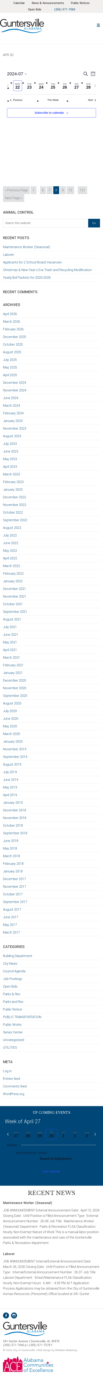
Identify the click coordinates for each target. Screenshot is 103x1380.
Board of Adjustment (56, 1158)
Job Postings (12, 979)
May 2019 (10, 787)
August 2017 (12, 909)
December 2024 (14, 382)
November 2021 (14, 596)
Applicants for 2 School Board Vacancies (33, 262)
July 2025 (10, 359)
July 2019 (10, 772)
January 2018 (13, 871)
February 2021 (13, 665)
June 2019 (10, 779)
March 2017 (11, 932)
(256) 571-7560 (64, 9)
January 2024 (13, 421)
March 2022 (11, 566)
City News (10, 963)
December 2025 (14, 337)
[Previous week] (7, 85)
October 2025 (13, 344)
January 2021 (13, 673)
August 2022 (12, 527)
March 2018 (11, 856)
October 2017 (13, 894)
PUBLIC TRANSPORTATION (22, 1017)
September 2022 (15, 520)
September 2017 (15, 902)
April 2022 (10, 558)
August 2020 (12, 703)
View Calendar (51, 1171)
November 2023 (14, 428)
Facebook (6, 1315)
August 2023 (12, 436)
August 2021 (12, 619)
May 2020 (10, 726)
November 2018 (14, 818)
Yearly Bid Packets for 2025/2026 (27, 277)
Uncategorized (13, 1040)
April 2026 (10, 314)
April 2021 (10, 650)
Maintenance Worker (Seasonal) (26, 247)
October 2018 (13, 825)
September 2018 (15, 833)
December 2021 (14, 589)
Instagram (14, 1315)
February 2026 (13, 329)
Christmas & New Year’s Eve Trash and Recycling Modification (47, 270)
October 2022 (13, 512)
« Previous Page (16, 190)
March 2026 (11, 321)
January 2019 (13, 802)
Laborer (8, 254)
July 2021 (10, 627)
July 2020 (10, 711)
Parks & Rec (11, 994)
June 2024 (10, 398)
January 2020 (13, 741)
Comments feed (15, 1086)
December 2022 (14, 497)
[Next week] (95, 85)
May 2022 (10, 550)
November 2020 (14, 688)
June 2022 (10, 543)
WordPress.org (13, 1094)
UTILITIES (10, 1047)
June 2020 (10, 718)
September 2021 (15, 611)
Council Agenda (14, 971)
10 (71, 189)
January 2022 (13, 581)
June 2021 (10, 634)
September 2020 (15, 695)
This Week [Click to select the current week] (53, 100)
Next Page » (13, 198)
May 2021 (10, 642)
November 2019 (14, 749)
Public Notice (12, 1009)
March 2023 (11, 474)
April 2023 (10, 466)
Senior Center (13, 1032)
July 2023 (10, 443)
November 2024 (14, 390)
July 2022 (10, 535)
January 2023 (13, 489)
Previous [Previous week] (16, 100)
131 (83, 189)
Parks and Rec (13, 1001)
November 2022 (14, 505)
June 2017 (10, 917)
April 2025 (10, 375)
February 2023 (13, 482)
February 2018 (13, 863)
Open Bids (10, 986)
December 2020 (14, 680)
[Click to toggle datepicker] (17, 74)
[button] (98, 25)
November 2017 (14, 886)
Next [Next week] (92, 100)
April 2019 (10, 795)
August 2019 (12, 764)
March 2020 (11, 734)
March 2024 (11, 405)
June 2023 (10, 451)
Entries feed (11, 1078)
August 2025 (12, 352)
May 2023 (10, 459)
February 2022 (13, 573)
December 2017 (14, 879)
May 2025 (10, 367)
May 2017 (10, 924)
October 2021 (13, 604)
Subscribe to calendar (49, 112)
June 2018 (10, 840)
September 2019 (15, 756)
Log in (7, 1071)
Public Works (12, 1024)
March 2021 (11, 657)
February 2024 (13, 413)
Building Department (17, 956)
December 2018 (14, 810)
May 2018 (10, 848)
